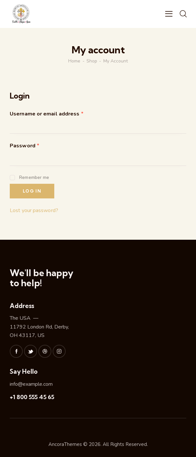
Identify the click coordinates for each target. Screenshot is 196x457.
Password (24, 145)
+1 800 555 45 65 (32, 397)
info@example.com (31, 384)
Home (74, 61)
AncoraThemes (65, 444)
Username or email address (47, 113)
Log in (32, 191)
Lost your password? (34, 210)
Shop (91, 61)
